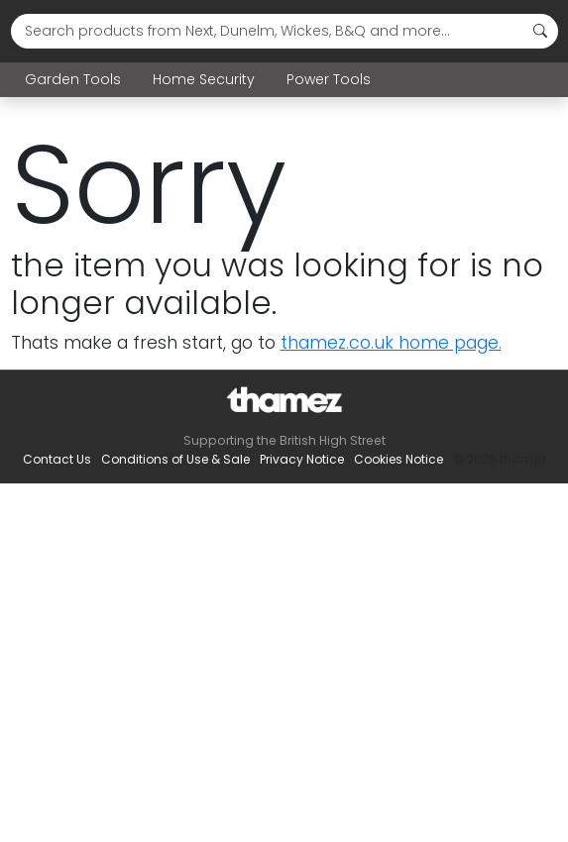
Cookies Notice (398, 459)
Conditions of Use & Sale (175, 459)
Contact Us (57, 459)
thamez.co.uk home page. (391, 343)
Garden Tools (73, 79)
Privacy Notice (302, 459)
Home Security (204, 79)
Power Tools (328, 79)
